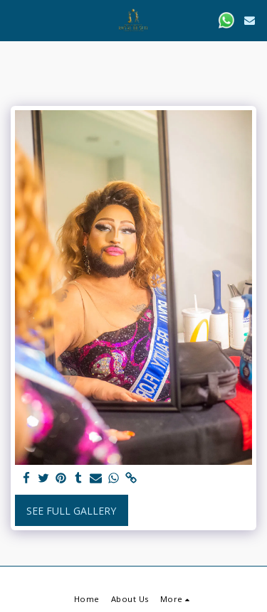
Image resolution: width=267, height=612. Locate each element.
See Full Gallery (71, 510)
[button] (16, 19)
